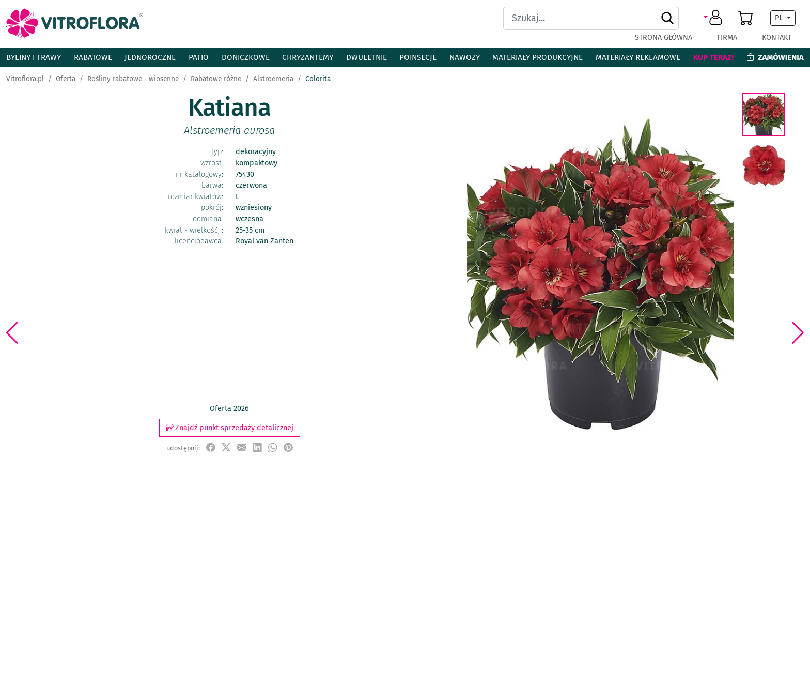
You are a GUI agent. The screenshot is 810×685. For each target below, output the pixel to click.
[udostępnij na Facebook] (210, 447)
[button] (715, 18)
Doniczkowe (246, 57)
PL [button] (780, 17)
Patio (199, 57)
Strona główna (663, 37)
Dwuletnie (366, 57)
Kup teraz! (713, 57)
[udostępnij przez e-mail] (241, 447)
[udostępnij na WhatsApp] (272, 447)
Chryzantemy (307, 57)
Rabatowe (93, 57)
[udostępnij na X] (226, 447)
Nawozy (464, 57)
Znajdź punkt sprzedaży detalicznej (229, 427)
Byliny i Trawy (33, 57)
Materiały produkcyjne (537, 57)
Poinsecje (418, 57)
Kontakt (776, 37)
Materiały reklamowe (638, 57)
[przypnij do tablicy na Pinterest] (288, 447)
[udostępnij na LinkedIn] (257, 447)
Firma (727, 37)
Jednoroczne (150, 57)
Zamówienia (775, 57)
